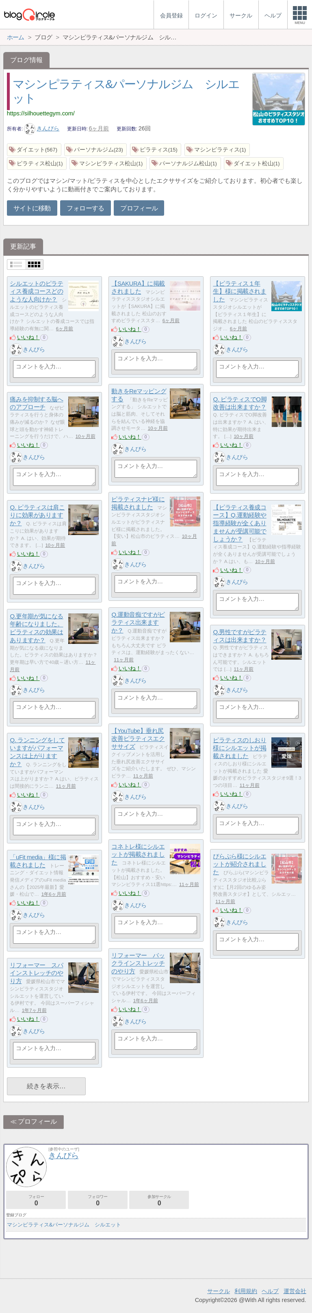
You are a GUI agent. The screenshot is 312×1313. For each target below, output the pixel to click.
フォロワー (98, 1200)
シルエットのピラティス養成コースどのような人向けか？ (36, 291)
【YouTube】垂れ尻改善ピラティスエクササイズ (138, 738)
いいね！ (28, 337)
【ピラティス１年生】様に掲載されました (239, 291)
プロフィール (139, 208)
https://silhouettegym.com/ (41, 113)
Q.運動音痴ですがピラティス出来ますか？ (138, 622)
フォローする (85, 208)
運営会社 (295, 1291)
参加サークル (159, 1200)
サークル (218, 1291)
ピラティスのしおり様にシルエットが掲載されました (239, 748)
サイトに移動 (32, 208)
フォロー (36, 1200)
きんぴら (42, 128)
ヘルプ (270, 1291)
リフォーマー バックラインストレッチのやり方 (138, 963)
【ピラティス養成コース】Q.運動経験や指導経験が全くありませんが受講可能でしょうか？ (239, 523)
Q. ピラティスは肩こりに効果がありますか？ (37, 515)
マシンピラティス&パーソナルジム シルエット (64, 1225)
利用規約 (245, 1291)
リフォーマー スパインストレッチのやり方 (36, 973)
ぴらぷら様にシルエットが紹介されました (239, 864)
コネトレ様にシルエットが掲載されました (138, 854)
